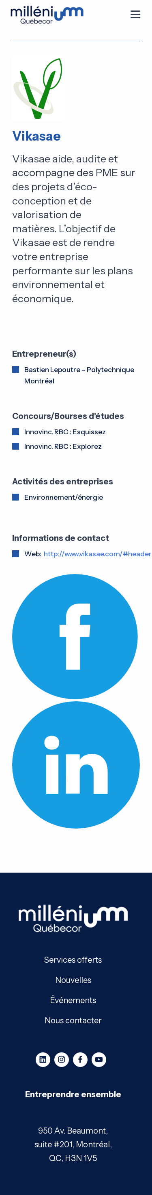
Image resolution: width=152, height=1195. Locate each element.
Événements (73, 999)
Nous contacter (73, 1020)
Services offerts (73, 959)
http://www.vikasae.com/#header (98, 554)
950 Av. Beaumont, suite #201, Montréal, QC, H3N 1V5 (73, 1144)
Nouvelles (73, 979)
